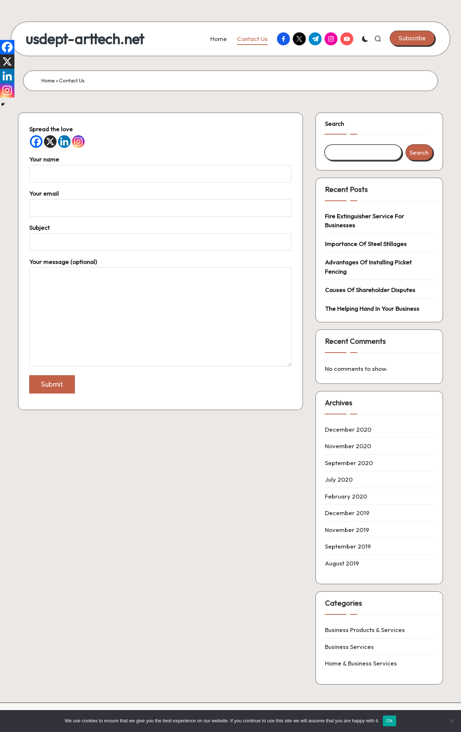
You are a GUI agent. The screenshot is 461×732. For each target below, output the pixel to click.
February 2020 (346, 496)
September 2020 (349, 463)
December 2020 (348, 429)
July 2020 (339, 479)
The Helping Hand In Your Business (372, 308)
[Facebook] (36, 141)
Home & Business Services (361, 663)
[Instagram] (78, 141)
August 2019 (342, 563)
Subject (160, 235)
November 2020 (348, 446)
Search (334, 123)
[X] (50, 141)
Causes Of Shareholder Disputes (370, 290)
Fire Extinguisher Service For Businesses (364, 220)
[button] (412, 38)
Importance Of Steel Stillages (366, 243)
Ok (389, 720)
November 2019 (347, 529)
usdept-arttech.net (85, 39)
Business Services (349, 646)
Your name (160, 166)
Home (48, 80)
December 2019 (347, 513)
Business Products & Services (365, 629)
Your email (160, 201)
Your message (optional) (160, 313)
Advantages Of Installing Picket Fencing (368, 266)
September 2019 (348, 546)
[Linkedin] (64, 141)
